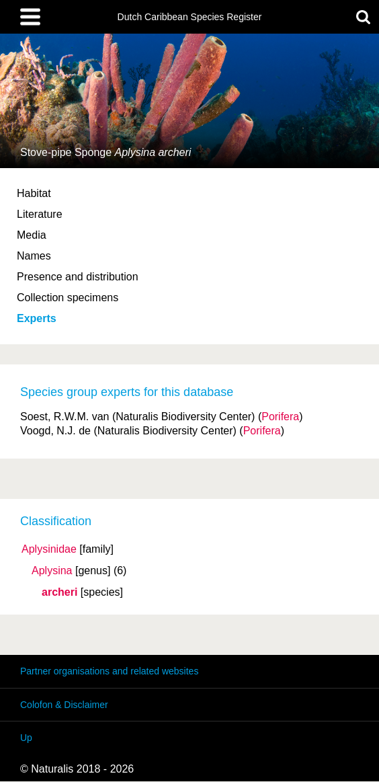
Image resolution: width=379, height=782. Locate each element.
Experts (36, 318)
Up (26, 737)
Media (31, 235)
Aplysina (52, 570)
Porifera (280, 416)
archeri (59, 592)
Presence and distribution (77, 276)
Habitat (34, 193)
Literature (39, 214)
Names (34, 256)
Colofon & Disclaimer (64, 704)
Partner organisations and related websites (109, 671)
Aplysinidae (49, 549)
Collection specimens (67, 297)
